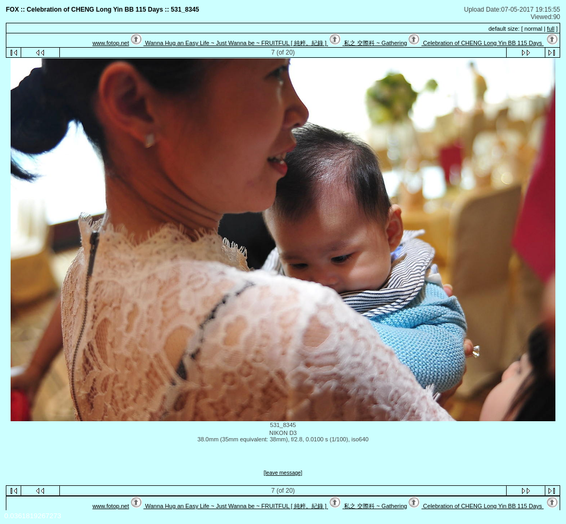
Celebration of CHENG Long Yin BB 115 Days (482, 43)
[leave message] (283, 473)
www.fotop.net (110, 43)
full (550, 28)
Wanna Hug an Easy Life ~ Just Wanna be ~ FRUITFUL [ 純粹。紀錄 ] (236, 43)
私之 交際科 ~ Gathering (374, 43)
